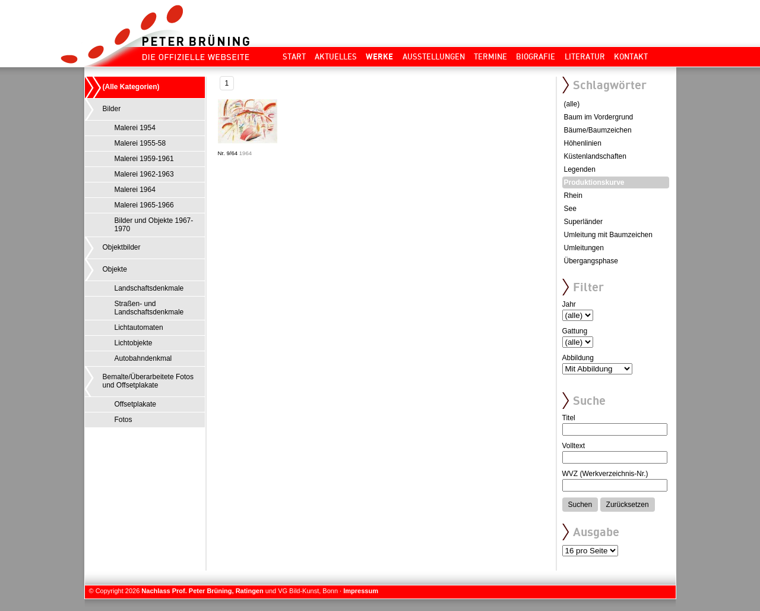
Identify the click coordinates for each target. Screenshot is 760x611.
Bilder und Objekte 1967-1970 (154, 224)
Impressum (360, 590)
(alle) (572, 104)
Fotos (123, 419)
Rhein (573, 195)
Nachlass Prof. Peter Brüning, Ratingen (202, 590)
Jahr (569, 304)
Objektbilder (122, 247)
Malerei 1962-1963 (144, 174)
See (570, 208)
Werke (379, 56)
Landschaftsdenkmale (149, 288)
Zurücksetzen (627, 504)
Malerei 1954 (135, 128)
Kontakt (631, 56)
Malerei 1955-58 (140, 143)
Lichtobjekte (134, 343)
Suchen (580, 504)
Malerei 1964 (135, 189)
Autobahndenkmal (143, 358)
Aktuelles (336, 56)
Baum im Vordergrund (599, 117)
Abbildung (578, 358)
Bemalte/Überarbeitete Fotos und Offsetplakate (148, 381)
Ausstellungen (434, 56)
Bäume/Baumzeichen (598, 130)
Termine (490, 56)
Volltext (573, 446)
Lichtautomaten (139, 327)
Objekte (115, 269)
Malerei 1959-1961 (144, 159)
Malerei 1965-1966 (144, 205)
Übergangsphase (591, 261)
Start (294, 56)
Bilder (112, 109)
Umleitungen (584, 248)
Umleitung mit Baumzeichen (608, 235)
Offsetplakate (136, 404)
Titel (568, 418)
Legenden (580, 169)
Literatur (585, 56)
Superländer (583, 222)
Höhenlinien (582, 143)
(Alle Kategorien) (131, 87)
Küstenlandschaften (595, 156)
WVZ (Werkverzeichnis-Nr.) (605, 474)
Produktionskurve (594, 182)
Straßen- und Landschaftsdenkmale (149, 308)
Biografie (535, 56)
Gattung (575, 331)
